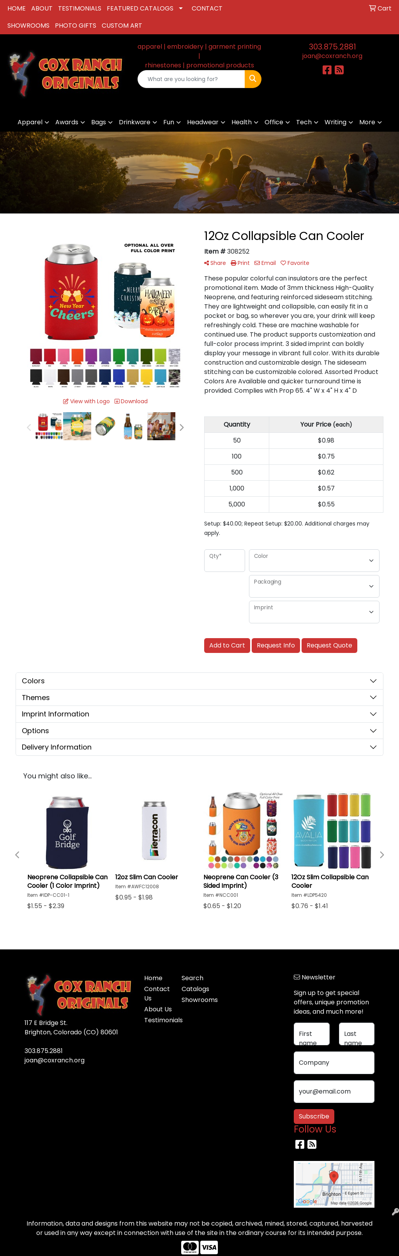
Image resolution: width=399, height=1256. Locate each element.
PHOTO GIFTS (75, 25)
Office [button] (274, 122)
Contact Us (157, 993)
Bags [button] (98, 122)
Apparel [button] (30, 122)
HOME (16, 8)
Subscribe (314, 1116)
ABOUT (42, 8)
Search (192, 978)
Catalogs (195, 988)
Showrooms (196, 999)
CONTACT (207, 8)
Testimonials (158, 1020)
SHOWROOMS (28, 25)
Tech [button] (304, 122)
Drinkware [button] (134, 122)
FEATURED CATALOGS (140, 8)
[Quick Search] (191, 79)
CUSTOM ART (122, 25)
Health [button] (241, 122)
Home (153, 978)
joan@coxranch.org (332, 55)
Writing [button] (335, 122)
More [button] (367, 122)
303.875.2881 (332, 46)
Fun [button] (168, 122)
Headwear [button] (203, 122)
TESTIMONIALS (79, 8)
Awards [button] (66, 122)
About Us (158, 1009)
